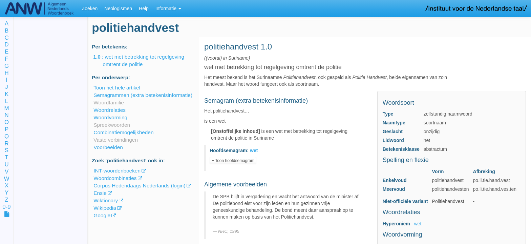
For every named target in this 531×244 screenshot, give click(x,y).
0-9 (6, 207)
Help (144, 8)
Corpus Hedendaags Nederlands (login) (139, 185)
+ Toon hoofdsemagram (233, 160)
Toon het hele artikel (116, 87)
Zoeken (90, 8)
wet (418, 223)
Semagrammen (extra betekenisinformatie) (142, 95)
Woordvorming (110, 117)
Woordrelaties (109, 110)
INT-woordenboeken (117, 171)
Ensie (100, 193)
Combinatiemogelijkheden (123, 132)
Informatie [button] (168, 8)
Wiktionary (105, 200)
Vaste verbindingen (115, 140)
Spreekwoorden (111, 125)
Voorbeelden (108, 147)
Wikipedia (104, 208)
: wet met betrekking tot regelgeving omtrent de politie (143, 60)
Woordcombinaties (114, 178)
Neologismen (118, 8)
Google (101, 215)
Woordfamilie (108, 102)
